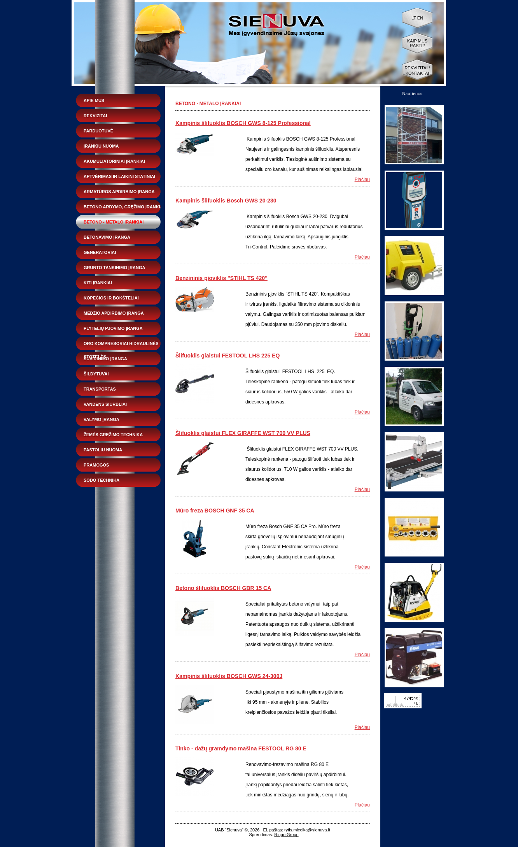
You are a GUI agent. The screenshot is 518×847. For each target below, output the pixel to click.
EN (420, 18)
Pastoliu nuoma (103, 449)
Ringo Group (286, 834)
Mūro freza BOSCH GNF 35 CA (214, 510)
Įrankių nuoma (101, 146)
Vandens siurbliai (105, 404)
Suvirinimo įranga (105, 358)
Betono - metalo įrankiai (114, 222)
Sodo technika (101, 480)
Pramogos (96, 465)
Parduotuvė (98, 131)
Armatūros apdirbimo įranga (119, 191)
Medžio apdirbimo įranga (114, 313)
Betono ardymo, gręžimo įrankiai (124, 206)
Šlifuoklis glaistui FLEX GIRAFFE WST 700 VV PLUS (242, 433)
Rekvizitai (95, 115)
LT (413, 18)
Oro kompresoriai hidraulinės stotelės (121, 345)
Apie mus (94, 100)
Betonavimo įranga (107, 237)
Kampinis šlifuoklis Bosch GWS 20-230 (225, 200)
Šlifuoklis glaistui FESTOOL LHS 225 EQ (227, 355)
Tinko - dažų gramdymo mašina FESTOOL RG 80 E (240, 748)
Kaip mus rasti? (417, 43)
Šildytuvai (96, 374)
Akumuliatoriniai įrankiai (114, 161)
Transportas (100, 389)
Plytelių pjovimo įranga (113, 328)
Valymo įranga (101, 419)
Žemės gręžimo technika (113, 434)
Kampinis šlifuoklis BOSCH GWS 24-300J (228, 676)
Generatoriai (100, 252)
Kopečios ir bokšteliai (111, 298)
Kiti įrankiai (98, 282)
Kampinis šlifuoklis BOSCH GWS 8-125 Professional (243, 123)
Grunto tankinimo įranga (114, 267)
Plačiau (362, 179)
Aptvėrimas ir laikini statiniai (119, 176)
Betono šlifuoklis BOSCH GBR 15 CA (223, 588)
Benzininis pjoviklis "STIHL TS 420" (221, 278)
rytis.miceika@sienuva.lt (307, 830)
